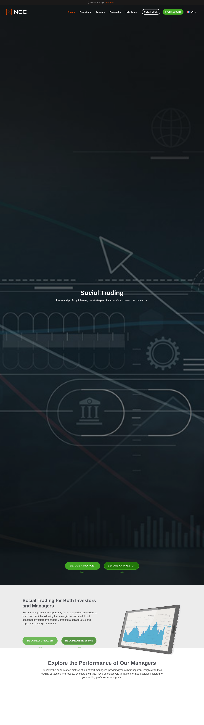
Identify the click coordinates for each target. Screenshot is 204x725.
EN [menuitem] (192, 12)
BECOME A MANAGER (82, 565)
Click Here (109, 2)
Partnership (115, 12)
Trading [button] (71, 12)
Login (82, 572)
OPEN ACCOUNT (173, 12)
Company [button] (100, 12)
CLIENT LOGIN (151, 12)
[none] (192, 12)
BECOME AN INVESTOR (121, 565)
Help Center (132, 12)
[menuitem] (192, 12)
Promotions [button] (85, 12)
